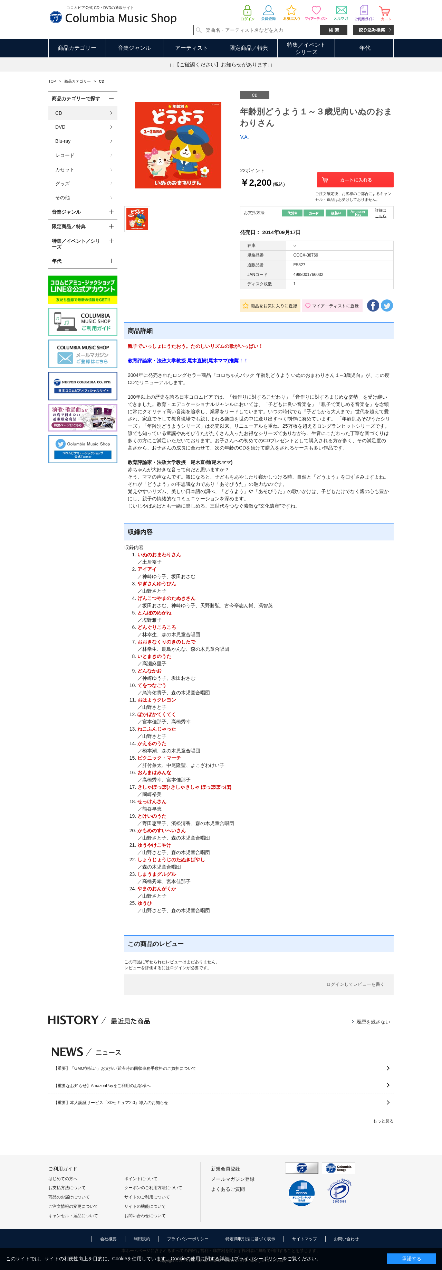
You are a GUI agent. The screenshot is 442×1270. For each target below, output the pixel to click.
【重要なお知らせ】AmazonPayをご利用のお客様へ (102, 1085)
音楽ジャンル (134, 48)
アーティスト (191, 48)
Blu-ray (62, 141)
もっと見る (383, 1121)
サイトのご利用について (147, 1197)
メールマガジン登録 (232, 1179)
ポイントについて (140, 1178)
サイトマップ (304, 1238)
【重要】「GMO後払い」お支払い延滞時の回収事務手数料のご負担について (125, 1068)
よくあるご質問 (228, 1189)
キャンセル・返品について (73, 1215)
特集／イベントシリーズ (306, 48)
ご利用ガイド (62, 1168)
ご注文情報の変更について (73, 1206)
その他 (62, 197)
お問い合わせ (346, 1238)
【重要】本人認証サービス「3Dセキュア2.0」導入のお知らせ (111, 1102)
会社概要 (108, 1238)
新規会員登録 (225, 1168)
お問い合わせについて (145, 1215)
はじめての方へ (62, 1178)
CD (58, 113)
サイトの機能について (145, 1206)
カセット (65, 169)
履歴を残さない (373, 1022)
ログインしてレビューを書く (355, 984)
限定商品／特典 (249, 48)
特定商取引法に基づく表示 (250, 1238)
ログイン (178, 967)
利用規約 (142, 1238)
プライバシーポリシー (188, 1238)
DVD (60, 127)
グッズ (62, 183)
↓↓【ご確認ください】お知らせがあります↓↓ (221, 64)
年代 (365, 48)
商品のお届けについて (69, 1197)
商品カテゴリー (77, 48)
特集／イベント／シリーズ (76, 244)
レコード (65, 155)
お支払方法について (67, 1187)
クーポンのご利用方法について (153, 1187)
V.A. (244, 137)
